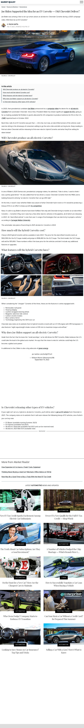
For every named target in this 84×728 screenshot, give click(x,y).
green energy (43, 348)
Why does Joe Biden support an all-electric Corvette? (20, 99)
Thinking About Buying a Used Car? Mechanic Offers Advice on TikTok (26, 472)
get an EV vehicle (62, 412)
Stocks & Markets (12, 7)
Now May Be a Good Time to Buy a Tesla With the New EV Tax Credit (26, 477)
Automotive (23, 7)
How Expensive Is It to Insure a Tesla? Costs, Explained (20, 467)
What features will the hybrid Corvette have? (17, 96)
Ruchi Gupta (13, 24)
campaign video (53, 109)
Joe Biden (31, 109)
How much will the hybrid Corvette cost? (16, 92)
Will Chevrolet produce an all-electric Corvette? (18, 89)
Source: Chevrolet (8, 75)
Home (3, 7)
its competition (36, 206)
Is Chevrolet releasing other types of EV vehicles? (19, 102)
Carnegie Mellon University (20, 220)
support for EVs (69, 112)
